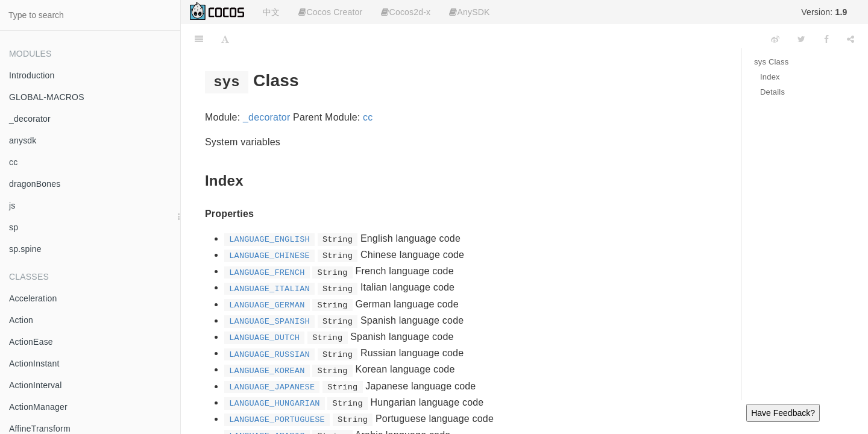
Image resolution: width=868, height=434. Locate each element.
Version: (824, 12)
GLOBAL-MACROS (46, 97)
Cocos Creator (330, 12)
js (12, 205)
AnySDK (469, 12)
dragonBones (35, 184)
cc (13, 162)
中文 (271, 12)
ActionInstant (34, 363)
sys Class (771, 61)
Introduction (32, 75)
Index (770, 76)
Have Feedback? (783, 413)
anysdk (23, 140)
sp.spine (25, 249)
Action (21, 320)
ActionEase (31, 342)
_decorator (30, 119)
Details (772, 91)
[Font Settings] (225, 39)
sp (13, 227)
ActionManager (38, 407)
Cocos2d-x (405, 12)
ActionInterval (35, 385)
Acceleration (33, 298)
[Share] (850, 39)
